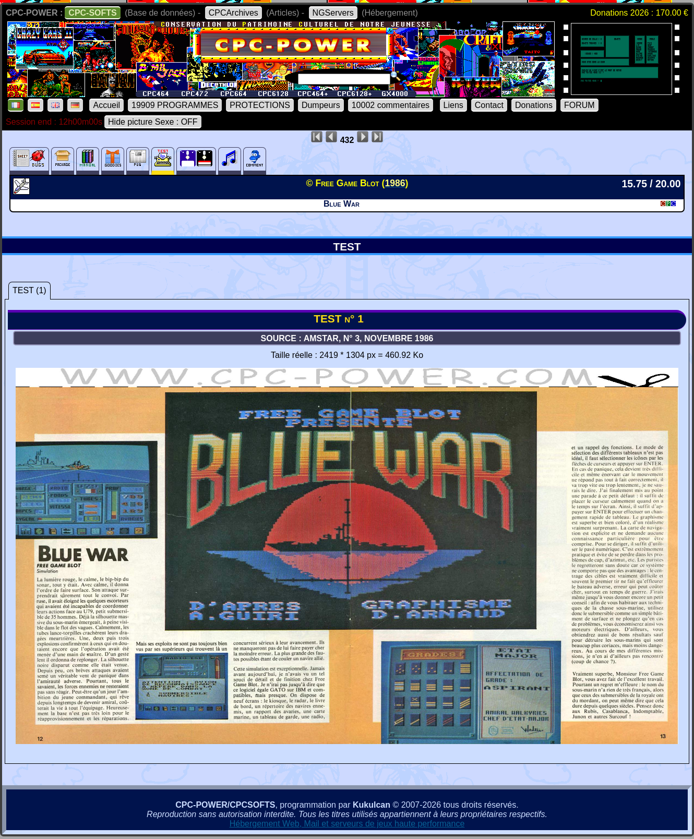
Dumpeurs (321, 105)
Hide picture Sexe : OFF (153, 121)
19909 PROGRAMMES (174, 105)
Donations (534, 105)
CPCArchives (233, 12)
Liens (453, 105)
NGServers (333, 12)
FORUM (579, 105)
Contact (489, 105)
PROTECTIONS (260, 105)
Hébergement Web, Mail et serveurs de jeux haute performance (347, 823)
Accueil (106, 105)
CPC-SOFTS (92, 12)
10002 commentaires (390, 105)
